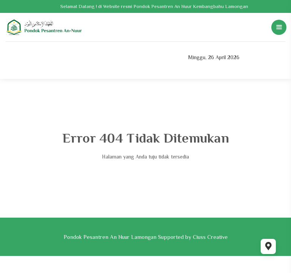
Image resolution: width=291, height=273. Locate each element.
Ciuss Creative (210, 237)
